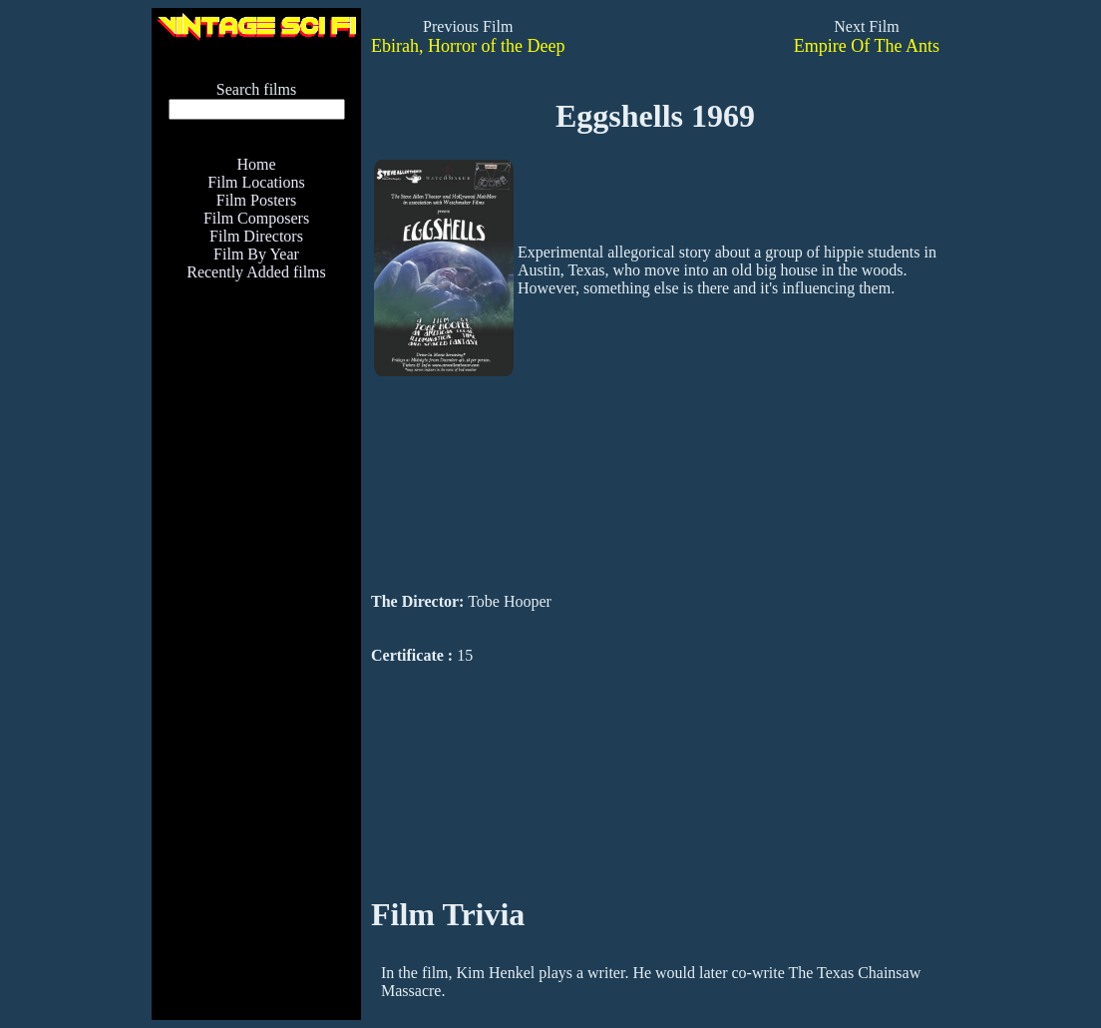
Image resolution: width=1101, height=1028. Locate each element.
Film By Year (256, 254)
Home (255, 164)
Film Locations (255, 182)
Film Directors (256, 236)
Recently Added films (256, 271)
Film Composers (256, 218)
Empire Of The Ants (866, 46)
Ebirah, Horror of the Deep (467, 46)
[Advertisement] (256, 715)
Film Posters (256, 200)
